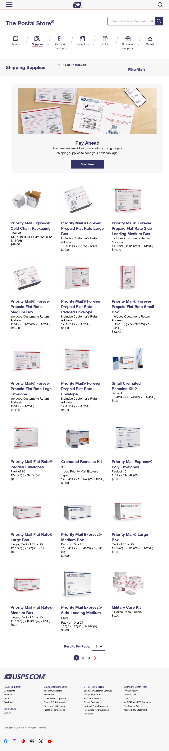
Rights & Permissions (54, 710)
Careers (7, 712)
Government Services (54, 706)
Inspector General (92, 698)
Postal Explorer (91, 702)
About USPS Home (53, 690)
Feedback (9, 702)
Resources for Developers (96, 710)
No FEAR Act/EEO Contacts (137, 702)
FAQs (6, 698)
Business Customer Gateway (98, 690)
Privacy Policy (131, 690)
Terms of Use (130, 694)
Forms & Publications (54, 702)
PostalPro (89, 713)
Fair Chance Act (131, 706)
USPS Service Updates (55, 698)
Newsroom (49, 694)
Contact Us (9, 690)
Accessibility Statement (135, 710)
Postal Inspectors (92, 694)
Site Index (9, 694)
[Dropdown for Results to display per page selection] (98, 646)
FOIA (126, 698)
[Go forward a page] (95, 657)
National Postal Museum (96, 706)
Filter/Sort (136, 69)
